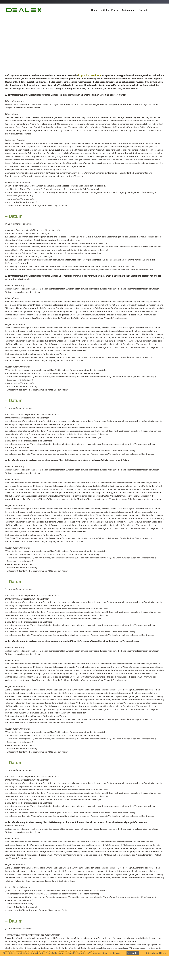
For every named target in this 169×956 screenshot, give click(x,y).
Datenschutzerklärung (155, 953)
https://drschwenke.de (89, 75)
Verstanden (132, 953)
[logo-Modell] (23, 10)
